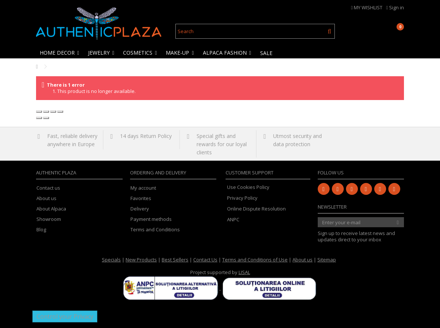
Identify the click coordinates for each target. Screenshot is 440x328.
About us (46, 198)
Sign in (395, 7)
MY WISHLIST (367, 7)
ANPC (233, 219)
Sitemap (326, 259)
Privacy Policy (242, 197)
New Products (141, 259)
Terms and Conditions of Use (255, 259)
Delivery (139, 209)
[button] (60, 52)
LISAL (244, 272)
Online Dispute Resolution (256, 208)
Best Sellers (175, 259)
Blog (41, 229)
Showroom (48, 219)
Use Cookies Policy (248, 187)
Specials (111, 259)
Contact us (48, 188)
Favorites (140, 198)
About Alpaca (51, 209)
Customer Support (250, 172)
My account (143, 188)
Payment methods (151, 219)
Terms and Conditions (155, 229)
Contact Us (205, 259)
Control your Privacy (64, 316)
